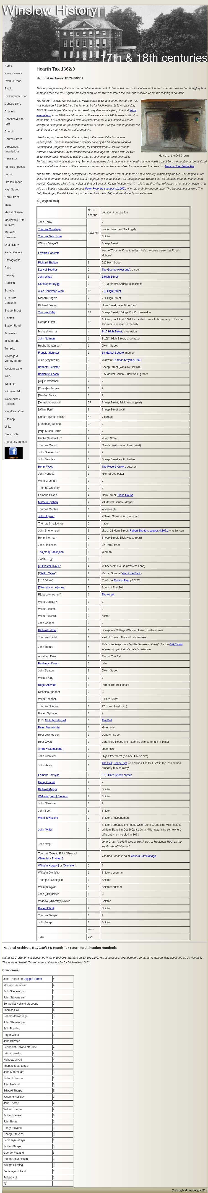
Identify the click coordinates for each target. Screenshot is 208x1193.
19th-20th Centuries (10, 235)
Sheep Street (13, 310)
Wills (7, 376)
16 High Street (112, 291)
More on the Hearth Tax (179, 166)
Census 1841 (13, 103)
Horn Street (12, 197)
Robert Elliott (46, 908)
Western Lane (13, 368)
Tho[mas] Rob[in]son (51, 552)
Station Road (13, 325)
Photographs (12, 260)
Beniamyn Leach (48, 374)
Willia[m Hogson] (48, 865)
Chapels (10, 111)
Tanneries (11, 333)
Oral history (12, 244)
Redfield (10, 282)
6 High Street (110, 276)
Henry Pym (120, 763)
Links (8, 426)
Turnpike (10, 348)
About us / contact (16, 441)
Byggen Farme (33, 978)
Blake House (125, 495)
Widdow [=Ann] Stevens (53, 796)
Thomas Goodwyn (49, 229)
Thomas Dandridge (50, 236)
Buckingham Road (16, 96)
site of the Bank (131, 573)
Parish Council (13, 252)
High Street (11, 189)
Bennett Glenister (49, 367)
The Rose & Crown (113, 466)
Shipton (9, 318)
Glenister (69, 865)
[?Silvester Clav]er (49, 566)
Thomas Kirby (46, 312)
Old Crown (175, 644)
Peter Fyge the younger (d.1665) (105, 188)
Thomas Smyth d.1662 (127, 360)
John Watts (45, 276)
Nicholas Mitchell (55, 720)
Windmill (10, 383)
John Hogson (46, 516)
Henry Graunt (46, 782)
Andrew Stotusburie (50, 748)
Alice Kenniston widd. (51, 291)
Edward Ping (122, 580)
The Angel (108, 594)
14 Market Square (113, 352)
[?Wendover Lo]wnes (51, 587)
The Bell (107, 763)
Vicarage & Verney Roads (13, 358)
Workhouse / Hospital (12, 401)
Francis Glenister (48, 352)
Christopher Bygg (49, 284)
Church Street (13, 139)
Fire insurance (13, 182)
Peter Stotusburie (49, 727)
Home (8, 65)
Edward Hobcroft (48, 253)
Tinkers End (12, 340)
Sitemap (10, 419)
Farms (8, 174)
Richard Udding (47, 630)
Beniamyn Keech (48, 663)
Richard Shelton (48, 262)
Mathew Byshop (48, 502)
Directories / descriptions (12, 149)
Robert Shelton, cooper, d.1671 (149, 530)
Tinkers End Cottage (143, 856)
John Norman (46, 338)
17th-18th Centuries (10, 300)
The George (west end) (116, 269)
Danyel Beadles (47, 269)
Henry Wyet (45, 466)
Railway (9, 275)
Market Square (14, 212)
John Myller (45, 829)
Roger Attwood (47, 684)
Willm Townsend (48, 817)
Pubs (8, 267)
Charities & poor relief (14, 121)
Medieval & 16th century (14, 222)
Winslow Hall (13, 391)
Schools (9, 290)
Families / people (15, 166)
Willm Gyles (47, 573)
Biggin (8, 88)
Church (9, 131)
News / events (13, 73)
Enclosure (11, 159)
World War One (14, 411)
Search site (11, 434)
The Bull (107, 720)
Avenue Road (13, 81)
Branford (57, 858)
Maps (8, 204)
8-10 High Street (112, 331)
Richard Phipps (47, 789)
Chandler (43, 858)
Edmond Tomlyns (48, 775)
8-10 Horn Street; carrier (117, 775)
